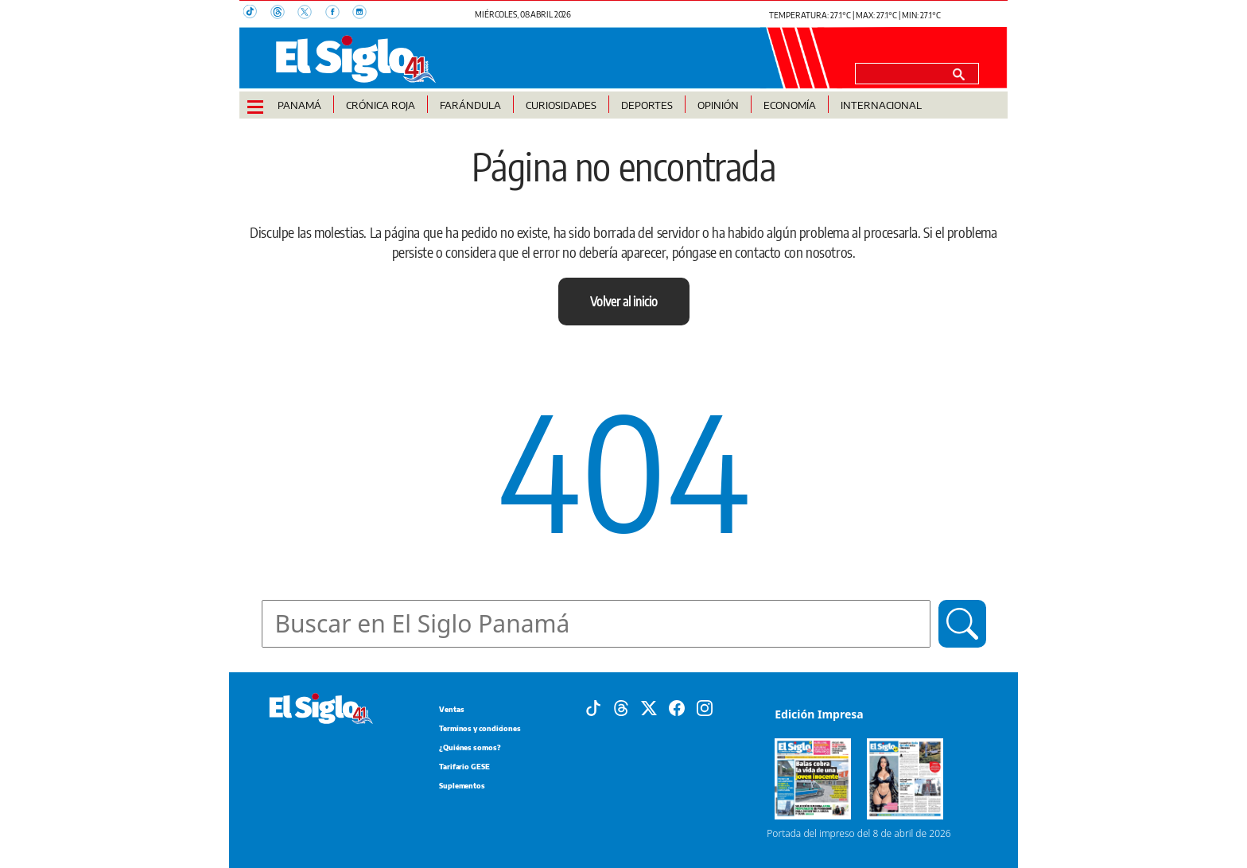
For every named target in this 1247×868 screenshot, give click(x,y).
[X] (649, 707)
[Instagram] (705, 707)
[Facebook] (677, 707)
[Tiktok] (593, 707)
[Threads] (621, 707)
